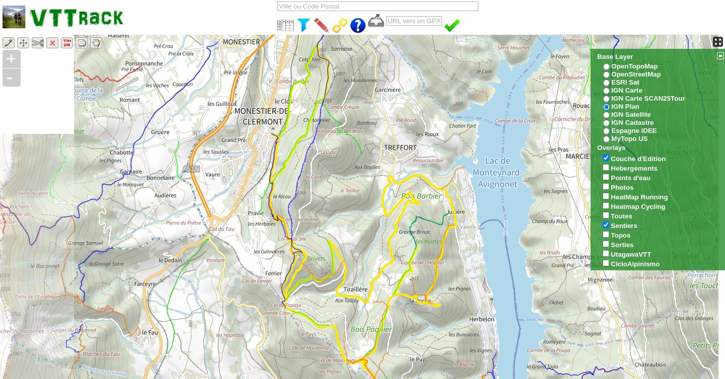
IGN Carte (626, 90)
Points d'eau (630, 178)
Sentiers (624, 226)
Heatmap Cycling (638, 206)
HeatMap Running (639, 197)
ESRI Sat (625, 82)
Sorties (622, 245)
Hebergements (634, 168)
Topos (620, 235)
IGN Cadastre (632, 122)
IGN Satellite (631, 114)
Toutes (621, 216)
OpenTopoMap (634, 66)
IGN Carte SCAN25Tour (648, 98)
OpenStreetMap (636, 74)
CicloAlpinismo (635, 264)
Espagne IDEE (634, 130)
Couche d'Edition (638, 159)
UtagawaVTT (631, 254)
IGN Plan (625, 106)
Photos (622, 187)
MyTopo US (629, 138)
